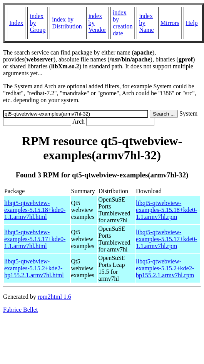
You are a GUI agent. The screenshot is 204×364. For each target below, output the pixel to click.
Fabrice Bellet (20, 309)
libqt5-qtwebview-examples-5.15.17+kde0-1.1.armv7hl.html (34, 239)
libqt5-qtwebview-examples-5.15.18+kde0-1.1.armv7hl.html (34, 210)
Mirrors (170, 23)
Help (192, 23)
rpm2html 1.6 (54, 296)
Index (16, 23)
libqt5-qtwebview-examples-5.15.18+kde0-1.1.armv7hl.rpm (166, 210)
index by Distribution (67, 23)
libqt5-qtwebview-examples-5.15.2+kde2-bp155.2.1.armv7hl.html (34, 268)
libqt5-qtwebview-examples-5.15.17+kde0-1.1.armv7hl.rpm (166, 239)
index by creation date (123, 22)
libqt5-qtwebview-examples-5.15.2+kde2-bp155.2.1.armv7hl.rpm (165, 268)
